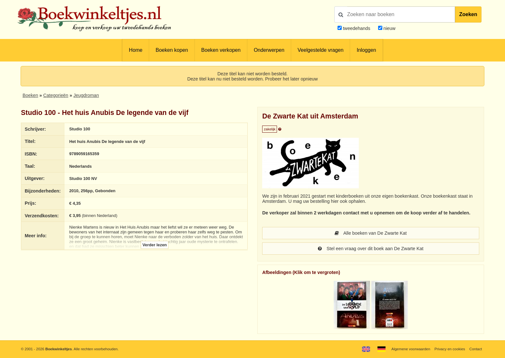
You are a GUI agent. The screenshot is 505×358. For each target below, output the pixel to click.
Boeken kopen (172, 50)
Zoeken (468, 14)
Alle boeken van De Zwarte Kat (371, 233)
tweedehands (356, 28)
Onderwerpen (269, 50)
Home (135, 50)
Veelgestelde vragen (320, 50)
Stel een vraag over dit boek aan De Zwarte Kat (370, 248)
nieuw (388, 28)
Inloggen (366, 50)
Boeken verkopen (221, 50)
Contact (475, 349)
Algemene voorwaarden (410, 349)
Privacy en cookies (449, 349)
